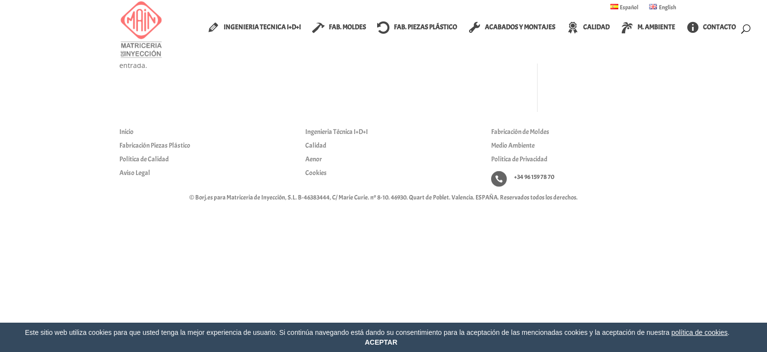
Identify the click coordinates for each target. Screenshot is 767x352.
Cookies (316, 173)
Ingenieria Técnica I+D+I (336, 132)
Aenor (313, 159)
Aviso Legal (134, 173)
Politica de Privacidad (519, 159)
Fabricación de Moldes (520, 132)
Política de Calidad (144, 159)
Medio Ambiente (513, 145)
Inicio (126, 132)
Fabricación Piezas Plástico (154, 145)
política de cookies (699, 332)
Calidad (315, 145)
